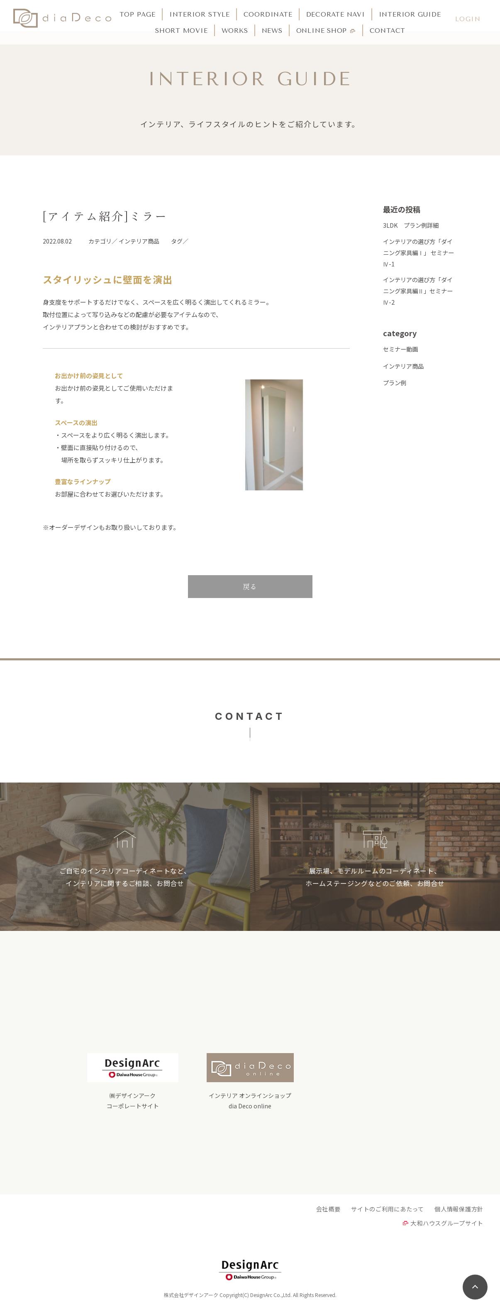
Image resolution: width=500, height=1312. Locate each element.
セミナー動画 (401, 355)
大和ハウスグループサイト (444, 1225)
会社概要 (319, 1211)
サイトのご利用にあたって (382, 1211)
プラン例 (395, 389)
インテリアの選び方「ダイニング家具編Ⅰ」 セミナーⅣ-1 (420, 254)
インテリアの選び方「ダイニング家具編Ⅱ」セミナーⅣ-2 (420, 296)
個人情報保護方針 (457, 1211)
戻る (250, 586)
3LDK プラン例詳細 (412, 225)
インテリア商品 (405, 372)
